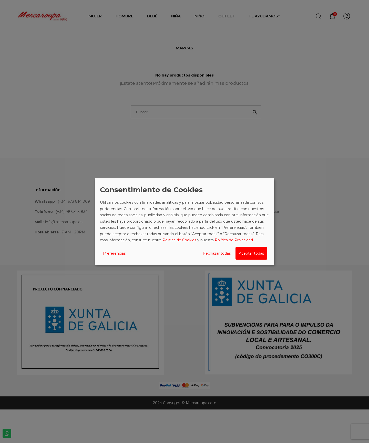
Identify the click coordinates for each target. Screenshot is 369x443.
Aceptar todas (251, 253)
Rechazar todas (217, 253)
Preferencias (114, 253)
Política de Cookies (179, 240)
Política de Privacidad (234, 240)
